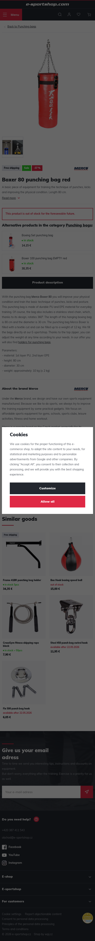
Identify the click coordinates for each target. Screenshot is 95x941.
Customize (47, 488)
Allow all (48, 501)
